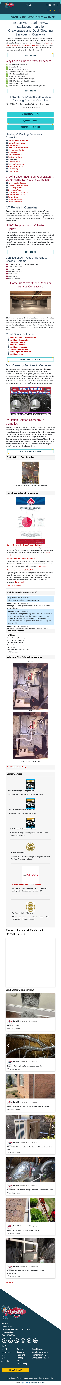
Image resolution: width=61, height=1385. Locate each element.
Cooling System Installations (18, 148)
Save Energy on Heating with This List (20, 570)
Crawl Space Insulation (18, 345)
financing (20, 1378)
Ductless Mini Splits (15, 157)
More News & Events (14, 586)
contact (47, 1378)
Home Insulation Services (17, 183)
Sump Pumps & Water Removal (20, 352)
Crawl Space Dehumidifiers (19, 347)
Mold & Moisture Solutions (17, 195)
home (9, 1378)
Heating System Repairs (16, 143)
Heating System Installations (18, 141)
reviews (36, 1378)
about (31, 1378)
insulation (14, 45)
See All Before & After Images (17, 767)
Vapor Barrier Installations (19, 349)
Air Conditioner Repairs (16, 150)
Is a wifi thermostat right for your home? (21, 559)
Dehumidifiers (13, 197)
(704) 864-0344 (51, 5)
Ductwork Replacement (16, 164)
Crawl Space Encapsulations (18, 192)
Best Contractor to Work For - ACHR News (26, 885)
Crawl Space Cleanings (18, 342)
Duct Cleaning (13, 169)
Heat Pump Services (15, 155)
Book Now (51, 10)
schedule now (15, 1370)
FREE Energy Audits (15, 188)
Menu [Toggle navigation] (30, 5)
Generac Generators (15, 199)
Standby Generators (15, 202)
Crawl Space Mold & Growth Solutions (23, 338)
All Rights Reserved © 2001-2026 (37, 1382)
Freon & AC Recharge (15, 166)
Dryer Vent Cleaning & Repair (18, 185)
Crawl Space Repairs (15, 190)
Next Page (9, 1282)
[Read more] (43, 566)
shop (52, 1378)
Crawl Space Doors (16, 354)
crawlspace (35, 45)
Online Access (26, 1382)
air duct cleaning (24, 45)
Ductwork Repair (14, 162)
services (14, 1378)
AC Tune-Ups (12, 152)
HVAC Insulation (13, 171)
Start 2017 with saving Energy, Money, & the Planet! (24, 545)
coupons (26, 1378)
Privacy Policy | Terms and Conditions (30, 1384)
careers (41, 1378)
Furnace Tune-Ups (14, 145)
